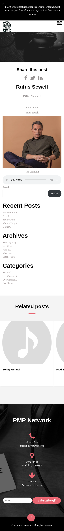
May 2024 (7, 253)
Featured (7, 272)
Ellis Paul (7, 226)
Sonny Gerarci (10, 212)
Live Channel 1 (10, 276)
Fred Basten (8, 216)
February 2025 (9, 242)
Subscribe (47, 500)
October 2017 (9, 256)
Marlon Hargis (10, 223)
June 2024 (7, 249)
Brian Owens (9, 219)
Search (6, 187)
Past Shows (8, 283)
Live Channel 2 (33, 96)
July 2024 (7, 246)
